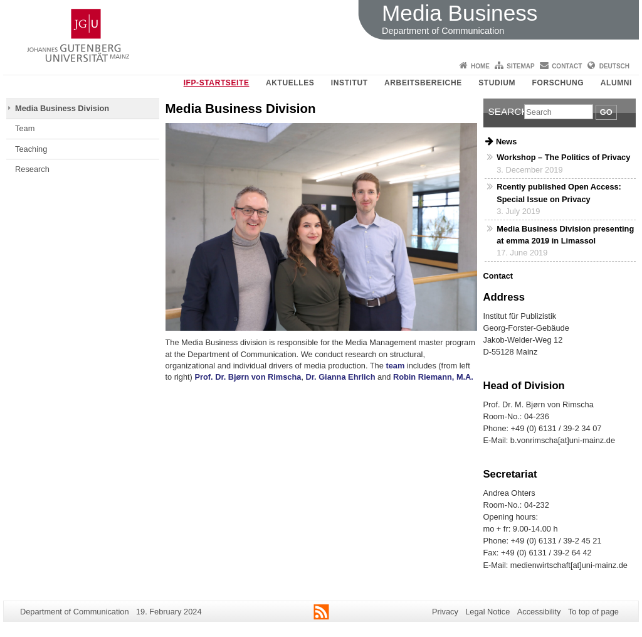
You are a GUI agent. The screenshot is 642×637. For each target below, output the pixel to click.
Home (480, 66)
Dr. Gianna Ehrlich (341, 377)
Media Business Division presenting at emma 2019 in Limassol (565, 234)
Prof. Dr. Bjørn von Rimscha (247, 377)
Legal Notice (487, 611)
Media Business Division (62, 108)
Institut (349, 82)
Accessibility (539, 611)
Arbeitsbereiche (423, 82)
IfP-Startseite (217, 82)
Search (506, 111)
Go (606, 112)
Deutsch (614, 66)
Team (24, 128)
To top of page (593, 611)
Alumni (616, 82)
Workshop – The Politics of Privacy (563, 157)
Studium (496, 82)
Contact (567, 66)
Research (32, 169)
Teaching (31, 149)
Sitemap (520, 66)
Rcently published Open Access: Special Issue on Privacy (559, 192)
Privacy (445, 611)
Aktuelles (290, 82)
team (396, 365)
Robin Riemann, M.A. (433, 377)
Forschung (558, 82)
